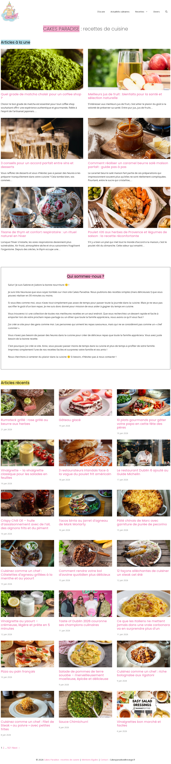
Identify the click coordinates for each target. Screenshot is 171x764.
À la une (101, 11)
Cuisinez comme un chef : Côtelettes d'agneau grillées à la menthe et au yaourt (26, 575)
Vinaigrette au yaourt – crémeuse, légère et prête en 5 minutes (25, 625)
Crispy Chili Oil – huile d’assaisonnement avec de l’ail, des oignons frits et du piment (25, 524)
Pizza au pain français (18, 671)
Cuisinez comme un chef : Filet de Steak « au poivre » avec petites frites (27, 725)
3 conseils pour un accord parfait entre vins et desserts (37, 165)
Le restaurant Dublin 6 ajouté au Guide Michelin (142, 472)
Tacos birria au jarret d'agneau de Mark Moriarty (83, 522)
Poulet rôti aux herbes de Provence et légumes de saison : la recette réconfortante (127, 234)
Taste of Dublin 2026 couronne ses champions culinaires (83, 623)
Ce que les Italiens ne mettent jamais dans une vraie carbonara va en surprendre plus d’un (143, 625)
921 (9, 747)
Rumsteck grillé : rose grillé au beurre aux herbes (24, 422)
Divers (156, 11)
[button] (166, 11)
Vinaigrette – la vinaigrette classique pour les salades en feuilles (24, 474)
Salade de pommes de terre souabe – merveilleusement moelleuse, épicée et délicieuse (83, 675)
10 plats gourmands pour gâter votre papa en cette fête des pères (141, 424)
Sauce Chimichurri (73, 722)
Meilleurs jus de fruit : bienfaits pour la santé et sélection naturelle (125, 96)
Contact (104, 759)
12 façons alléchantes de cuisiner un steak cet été (143, 573)
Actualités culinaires (120, 11)
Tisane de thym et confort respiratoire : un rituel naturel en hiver (39, 234)
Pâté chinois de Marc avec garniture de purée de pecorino (142, 522)
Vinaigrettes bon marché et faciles (139, 724)
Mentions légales (90, 759)
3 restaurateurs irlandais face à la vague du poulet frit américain (85, 472)
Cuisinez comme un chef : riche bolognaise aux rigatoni (142, 673)
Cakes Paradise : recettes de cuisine (61, 759)
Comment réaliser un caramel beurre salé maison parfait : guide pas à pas (128, 165)
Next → (16, 747)
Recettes (143, 11)
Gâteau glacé (70, 420)
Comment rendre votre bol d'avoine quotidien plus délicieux (84, 573)
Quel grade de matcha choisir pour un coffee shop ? (41, 96)
